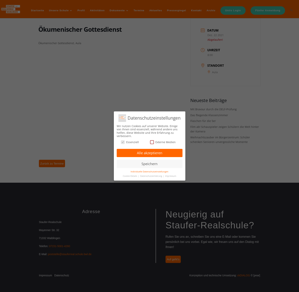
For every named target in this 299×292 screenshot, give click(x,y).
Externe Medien (163, 142)
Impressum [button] (170, 176)
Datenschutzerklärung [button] (151, 176)
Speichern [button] (149, 163)
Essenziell (130, 142)
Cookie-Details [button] (130, 176)
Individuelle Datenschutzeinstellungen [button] (149, 171)
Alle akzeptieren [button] (149, 153)
